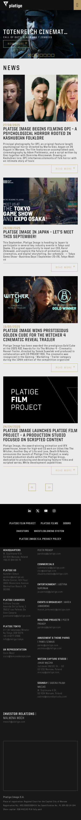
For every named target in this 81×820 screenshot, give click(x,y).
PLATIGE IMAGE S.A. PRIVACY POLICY (40, 539)
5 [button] (45, 55)
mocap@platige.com (48, 672)
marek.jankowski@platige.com (54, 609)
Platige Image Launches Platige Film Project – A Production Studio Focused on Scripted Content (40, 435)
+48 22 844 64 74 (12, 560)
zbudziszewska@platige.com (53, 574)
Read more (17, 43)
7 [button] (52, 55)
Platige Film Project (23, 523)
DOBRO (67, 523)
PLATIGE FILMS (49, 523)
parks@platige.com (48, 645)
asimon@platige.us (13, 577)
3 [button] (37, 55)
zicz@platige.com (47, 571)
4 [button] (41, 55)
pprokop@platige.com (49, 554)
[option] (40, 34)
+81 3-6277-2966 (11, 636)
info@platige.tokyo (13, 639)
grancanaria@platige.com (17, 616)
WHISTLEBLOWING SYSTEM (49, 531)
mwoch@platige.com (14, 722)
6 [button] (49, 55)
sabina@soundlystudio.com (52, 696)
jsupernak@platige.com (50, 592)
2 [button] (33, 55)
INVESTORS (22, 531)
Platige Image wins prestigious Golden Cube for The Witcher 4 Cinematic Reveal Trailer (35, 335)
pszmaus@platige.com (50, 648)
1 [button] (29, 55)
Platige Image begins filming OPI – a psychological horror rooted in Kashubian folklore (40, 134)
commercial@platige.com (51, 568)
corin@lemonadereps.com (17, 656)
